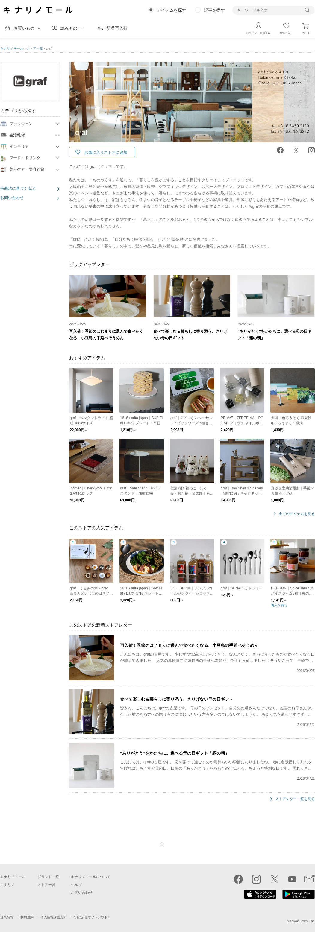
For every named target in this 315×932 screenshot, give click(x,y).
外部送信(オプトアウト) (91, 917)
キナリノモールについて (90, 877)
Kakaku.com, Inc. (302, 921)
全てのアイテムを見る (297, 514)
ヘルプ (76, 885)
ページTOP (162, 844)
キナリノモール (11, 48)
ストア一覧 (34, 48)
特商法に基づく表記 (17, 188)
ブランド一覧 (48, 877)
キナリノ (7, 885)
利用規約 (27, 917)
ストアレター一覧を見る (295, 799)
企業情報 (6, 917)
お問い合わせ (12, 197)
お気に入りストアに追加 (105, 152)
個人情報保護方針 (53, 917)
